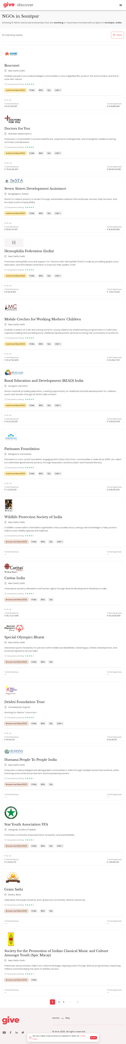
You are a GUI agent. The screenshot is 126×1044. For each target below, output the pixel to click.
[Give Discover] (18, 5)
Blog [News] (65, 1018)
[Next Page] (76, 1002)
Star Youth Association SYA (26, 824)
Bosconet (11, 65)
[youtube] (4, 1033)
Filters (117, 35)
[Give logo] (25, 1020)
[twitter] (23, 1033)
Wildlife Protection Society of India (33, 517)
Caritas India (14, 578)
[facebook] (10, 1033)
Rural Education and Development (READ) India (43, 381)
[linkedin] (17, 1033)
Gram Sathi (13, 889)
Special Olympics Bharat (24, 637)
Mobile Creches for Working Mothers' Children (42, 319)
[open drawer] (121, 5)
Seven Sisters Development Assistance (35, 188)
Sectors (55, 1018)
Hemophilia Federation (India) (29, 251)
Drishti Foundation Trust (24, 702)
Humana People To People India (30, 760)
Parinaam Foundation (22, 449)
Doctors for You (17, 128)
